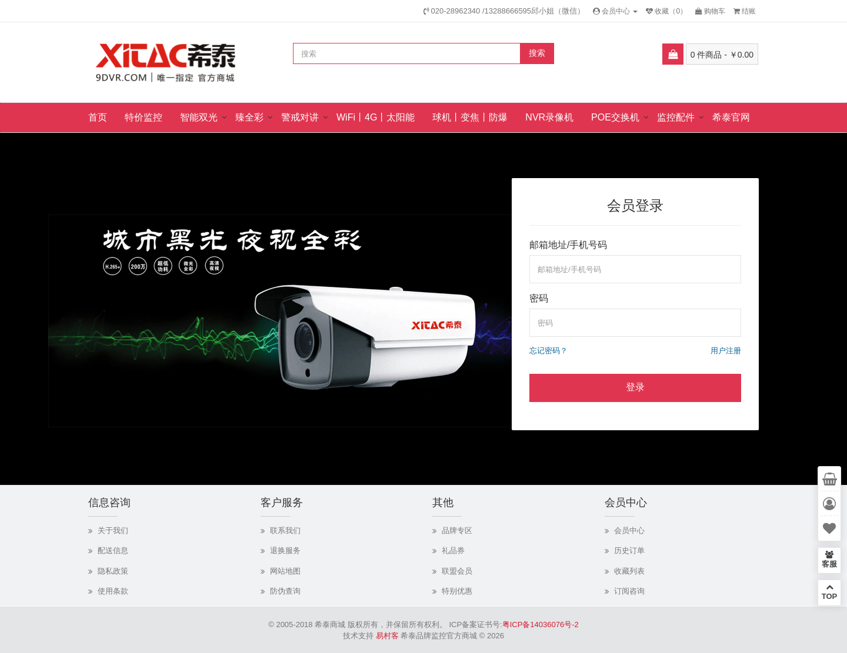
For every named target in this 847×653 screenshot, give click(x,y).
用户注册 (726, 350)
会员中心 (629, 530)
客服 (829, 559)
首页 (97, 117)
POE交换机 (615, 117)
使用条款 (113, 591)
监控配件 (676, 117)
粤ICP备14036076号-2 (540, 624)
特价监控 (143, 117)
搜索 (537, 53)
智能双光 (199, 117)
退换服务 (285, 550)
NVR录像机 (549, 117)
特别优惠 (457, 591)
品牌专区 (457, 530)
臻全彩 (249, 117)
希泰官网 (731, 117)
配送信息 (113, 550)
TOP (829, 592)
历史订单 (629, 550)
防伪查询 (285, 591)
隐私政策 (113, 571)
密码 (538, 298)
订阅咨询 (629, 591)
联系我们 (285, 530)
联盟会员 (457, 571)
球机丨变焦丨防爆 (470, 117)
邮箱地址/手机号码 (568, 245)
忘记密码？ (548, 350)
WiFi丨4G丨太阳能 (375, 117)
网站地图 (285, 571)
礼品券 (453, 550)
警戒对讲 (300, 117)
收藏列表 (629, 571)
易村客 (387, 635)
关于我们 (113, 530)
